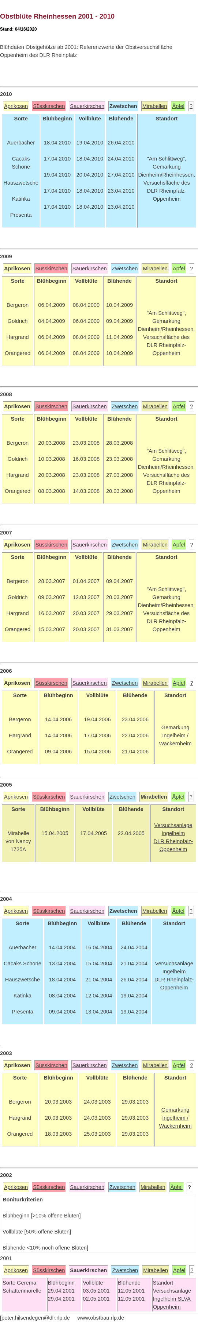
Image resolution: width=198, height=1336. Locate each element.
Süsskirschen (49, 106)
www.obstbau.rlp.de (100, 1318)
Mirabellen (154, 106)
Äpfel (178, 106)
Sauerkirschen (87, 106)
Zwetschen (125, 268)
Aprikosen (16, 106)
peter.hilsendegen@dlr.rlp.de (35, 1318)
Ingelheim (165, 1299)
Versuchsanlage (172, 1291)
